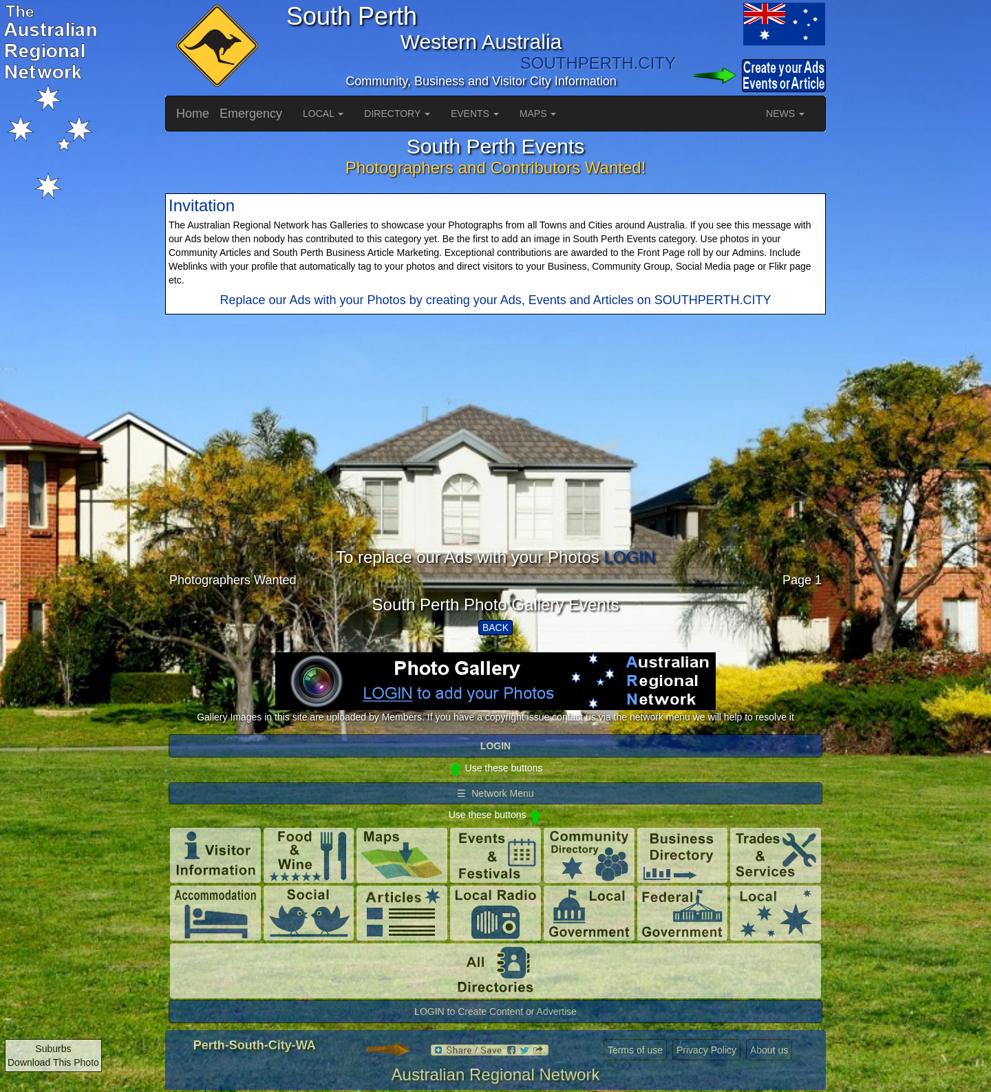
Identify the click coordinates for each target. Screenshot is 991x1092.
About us (769, 1050)
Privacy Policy (706, 1050)
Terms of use (635, 1050)
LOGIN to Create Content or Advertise (495, 1011)
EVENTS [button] (475, 113)
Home (192, 113)
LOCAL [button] (323, 113)
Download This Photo (53, 1062)
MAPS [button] (538, 113)
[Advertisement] (495, 452)
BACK (495, 627)
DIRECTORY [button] (397, 113)
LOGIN (629, 557)
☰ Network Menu (495, 793)
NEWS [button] (785, 113)
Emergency (251, 113)
